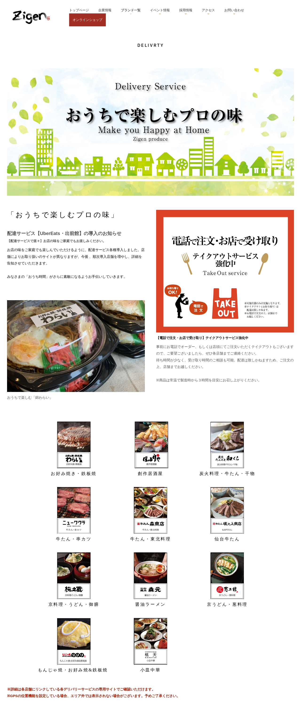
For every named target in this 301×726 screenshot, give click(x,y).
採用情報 (185, 10)
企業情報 (104, 10)
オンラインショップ (87, 20)
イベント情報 (160, 10)
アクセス (208, 10)
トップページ (79, 10)
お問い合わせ (234, 10)
